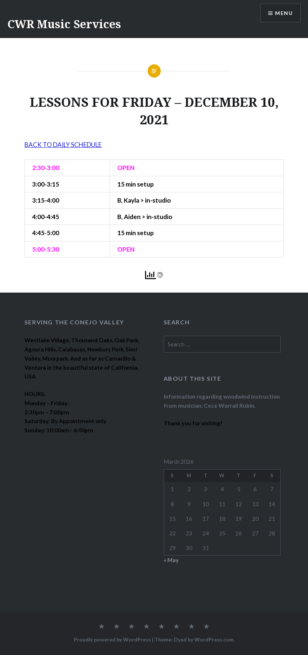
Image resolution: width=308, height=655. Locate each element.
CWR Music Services (64, 23)
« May (171, 560)
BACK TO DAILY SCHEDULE (63, 144)
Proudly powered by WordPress (112, 639)
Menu (284, 13)
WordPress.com (213, 639)
